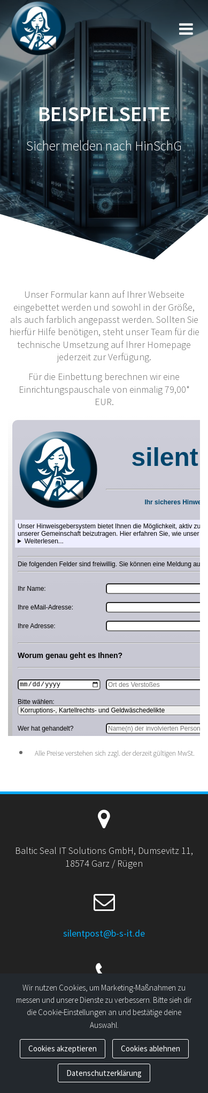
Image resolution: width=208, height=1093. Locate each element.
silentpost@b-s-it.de (104, 933)
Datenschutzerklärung (104, 1073)
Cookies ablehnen (150, 1048)
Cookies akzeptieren (62, 1048)
